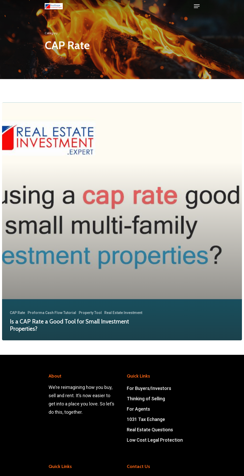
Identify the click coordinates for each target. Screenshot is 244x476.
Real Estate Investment (123, 313)
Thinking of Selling (146, 398)
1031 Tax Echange (146, 419)
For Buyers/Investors (149, 388)
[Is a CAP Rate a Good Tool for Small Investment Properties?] (122, 221)
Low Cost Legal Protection (155, 440)
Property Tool (90, 313)
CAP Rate (17, 313)
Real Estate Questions (150, 429)
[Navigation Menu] (197, 6)
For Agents (138, 409)
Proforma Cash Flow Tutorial (52, 313)
